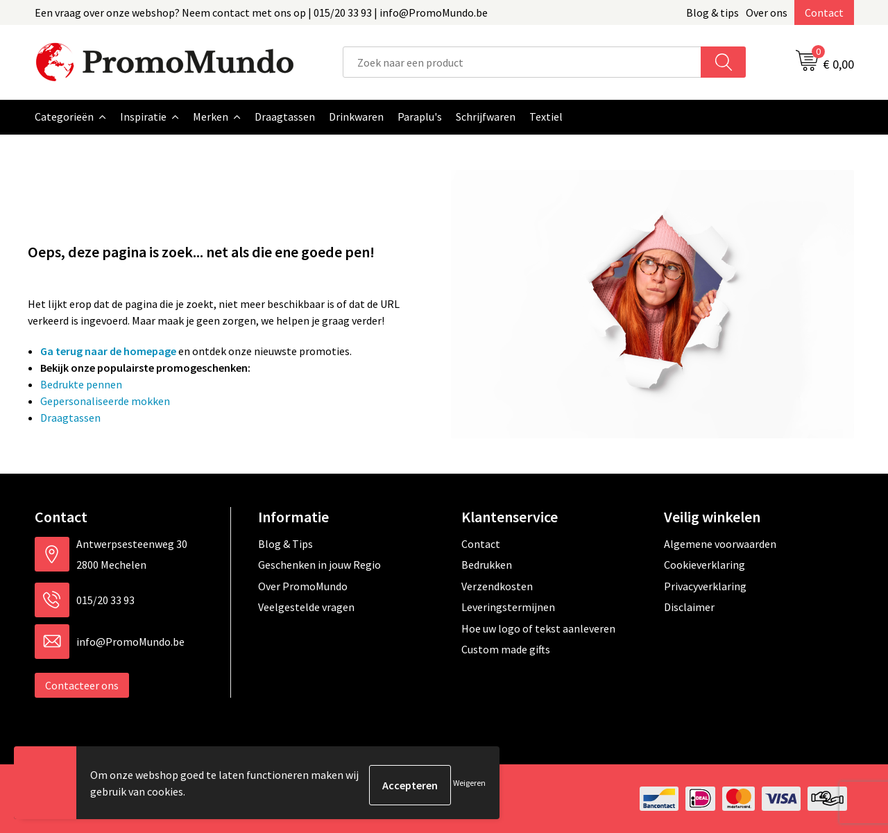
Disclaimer (689, 607)
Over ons (766, 12)
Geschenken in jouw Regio (319, 565)
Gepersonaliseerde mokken (105, 401)
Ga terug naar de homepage (108, 351)
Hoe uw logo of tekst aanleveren (538, 628)
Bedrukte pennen (81, 384)
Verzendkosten (497, 586)
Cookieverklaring (704, 565)
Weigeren (469, 785)
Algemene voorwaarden (720, 544)
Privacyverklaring (705, 586)
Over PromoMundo (303, 586)
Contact (824, 12)
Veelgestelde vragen (306, 607)
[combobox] (522, 62)
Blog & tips (712, 12)
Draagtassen (70, 417)
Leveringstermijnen (508, 607)
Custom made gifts (505, 649)
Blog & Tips (285, 544)
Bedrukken (486, 565)
